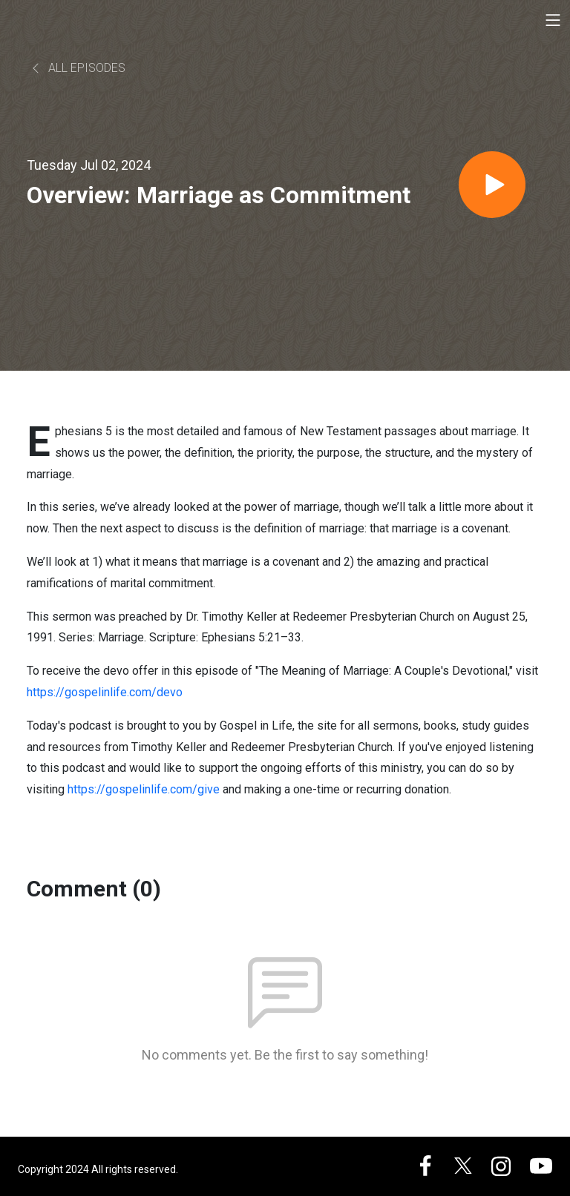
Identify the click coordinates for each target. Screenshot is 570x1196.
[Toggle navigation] (553, 20)
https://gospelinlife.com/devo (105, 692)
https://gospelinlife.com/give (144, 789)
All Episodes (77, 68)
